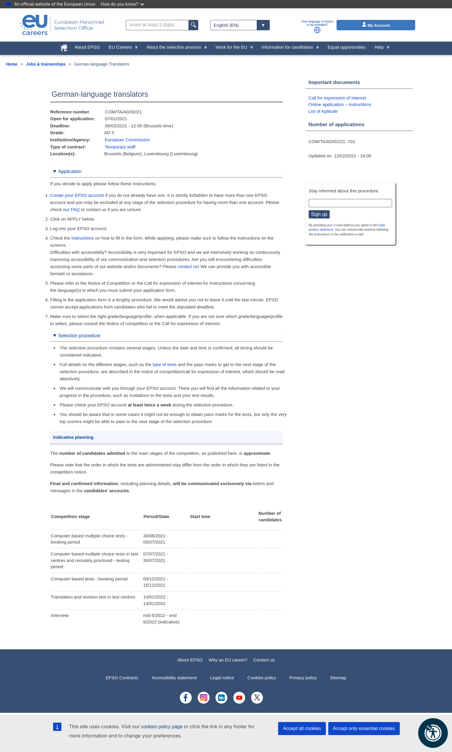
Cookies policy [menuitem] (262, 677)
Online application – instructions (339, 104)
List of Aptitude (322, 111)
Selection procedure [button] (79, 335)
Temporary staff (120, 146)
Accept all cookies (302, 728)
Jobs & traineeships (46, 64)
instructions (83, 237)
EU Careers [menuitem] (121, 49)
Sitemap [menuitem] (338, 677)
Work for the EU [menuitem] (232, 49)
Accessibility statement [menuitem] (174, 677)
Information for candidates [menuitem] (288, 49)
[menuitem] (64, 46)
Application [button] (69, 171)
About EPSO (190, 659)
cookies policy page (162, 726)
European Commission (127, 139)
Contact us (264, 659)
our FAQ (71, 209)
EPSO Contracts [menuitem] (122, 677)
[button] (317, 30)
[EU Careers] (62, 25)
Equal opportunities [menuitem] (347, 47)
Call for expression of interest (337, 97)
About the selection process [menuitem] (175, 49)
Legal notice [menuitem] (222, 677)
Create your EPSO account (77, 195)
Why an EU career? (228, 659)
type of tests (165, 364)
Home (12, 64)
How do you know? (122, 4)
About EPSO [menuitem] (87, 47)
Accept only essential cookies (364, 728)
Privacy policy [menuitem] (303, 677)
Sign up (319, 214)
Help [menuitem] (380, 49)
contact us (188, 266)
